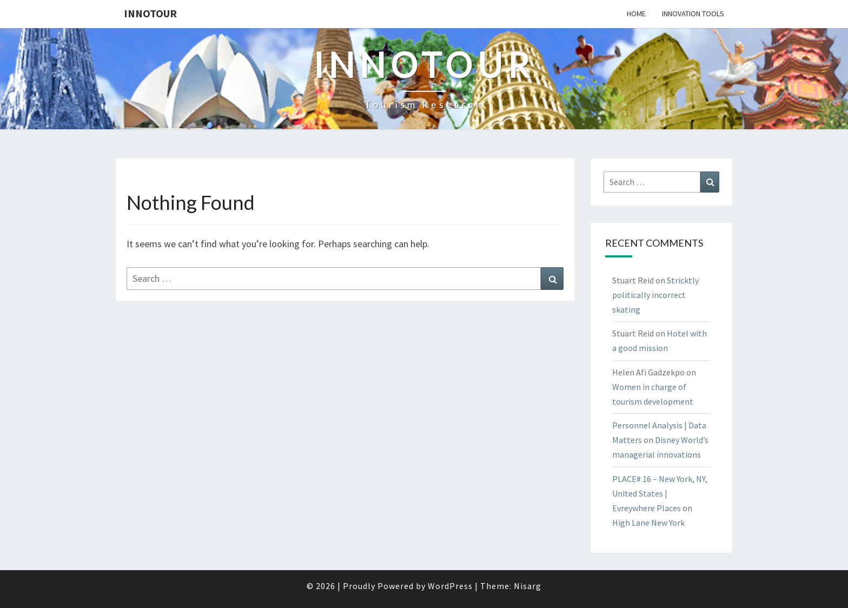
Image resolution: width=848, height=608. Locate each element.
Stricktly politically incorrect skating (655, 295)
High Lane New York (648, 522)
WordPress (450, 585)
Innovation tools (693, 13)
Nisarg (527, 585)
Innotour (150, 13)
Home (636, 13)
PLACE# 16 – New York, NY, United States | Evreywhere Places (659, 493)
